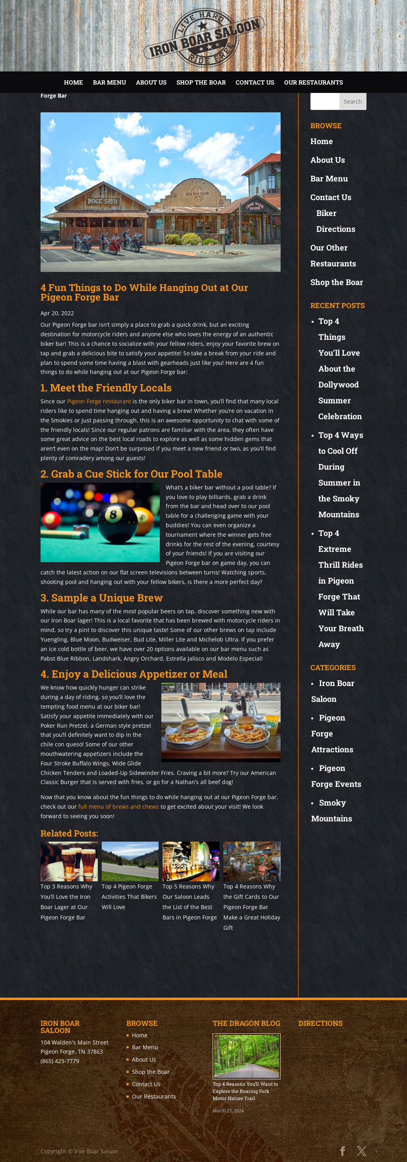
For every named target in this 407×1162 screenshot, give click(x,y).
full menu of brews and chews (118, 806)
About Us (151, 82)
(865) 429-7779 (60, 1061)
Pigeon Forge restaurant (99, 401)
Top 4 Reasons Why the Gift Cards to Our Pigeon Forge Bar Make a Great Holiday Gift (251, 907)
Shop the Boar (201, 82)
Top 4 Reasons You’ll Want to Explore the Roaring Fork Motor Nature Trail (245, 1091)
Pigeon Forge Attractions (332, 733)
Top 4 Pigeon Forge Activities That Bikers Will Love (129, 897)
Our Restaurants (313, 82)
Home (73, 82)
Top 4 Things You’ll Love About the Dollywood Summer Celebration (340, 368)
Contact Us (255, 82)
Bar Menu (109, 82)
